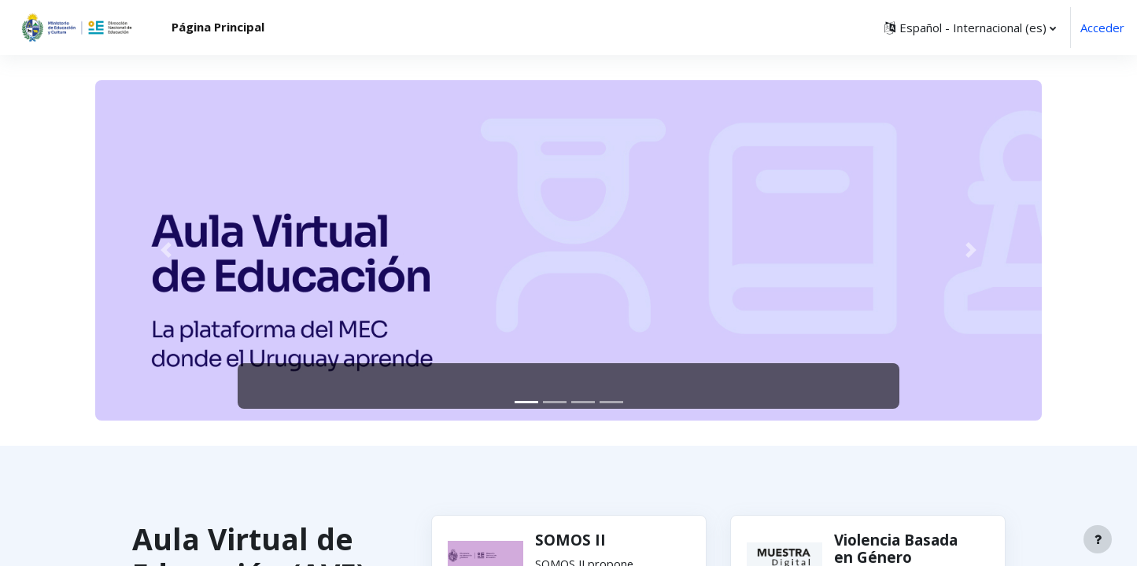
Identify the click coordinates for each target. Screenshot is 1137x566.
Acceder (1102, 27)
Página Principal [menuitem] (218, 27)
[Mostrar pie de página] (1097, 539)
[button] (970, 27)
